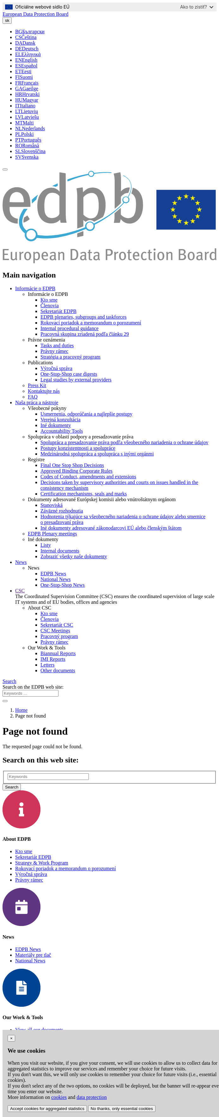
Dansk (25, 43)
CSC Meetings (55, 630)
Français (27, 83)
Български (30, 31)
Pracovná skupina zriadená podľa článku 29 (84, 334)
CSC (20, 590)
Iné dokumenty (55, 425)
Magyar (26, 100)
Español (26, 65)
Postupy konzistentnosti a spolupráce (77, 448)
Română (27, 145)
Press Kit (37, 385)
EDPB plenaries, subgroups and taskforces (83, 317)
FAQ (33, 396)
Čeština (26, 37)
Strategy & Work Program (41, 862)
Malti (24, 122)
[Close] (11, 1038)
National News (55, 579)
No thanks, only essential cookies (122, 1108)
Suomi (24, 77)
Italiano (25, 105)
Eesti (23, 71)
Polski (24, 134)
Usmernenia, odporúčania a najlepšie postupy (86, 414)
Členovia (49, 305)
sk (7, 20)
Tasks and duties (57, 345)
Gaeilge (26, 88)
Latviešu (27, 117)
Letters (47, 664)
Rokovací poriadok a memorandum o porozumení (90, 322)
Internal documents (59, 550)
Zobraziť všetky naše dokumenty (73, 556)
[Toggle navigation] (5, 169)
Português (28, 140)
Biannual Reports (58, 653)
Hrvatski (27, 94)
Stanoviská (51, 505)
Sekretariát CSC (56, 625)
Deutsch (27, 48)
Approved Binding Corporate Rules (76, 471)
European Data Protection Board (35, 14)
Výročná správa (56, 368)
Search (9, 681)
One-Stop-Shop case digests (68, 374)
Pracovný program (59, 636)
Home (21, 710)
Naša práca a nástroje (36, 402)
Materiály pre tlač (33, 955)
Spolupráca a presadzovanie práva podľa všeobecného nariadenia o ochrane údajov (124, 442)
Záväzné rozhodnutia (61, 511)
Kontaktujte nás (44, 391)
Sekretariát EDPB (58, 311)
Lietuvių (26, 111)
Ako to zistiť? (196, 7)
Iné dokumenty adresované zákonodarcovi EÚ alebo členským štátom (111, 528)
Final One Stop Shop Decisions (72, 465)
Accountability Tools (61, 431)
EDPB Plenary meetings (52, 533)
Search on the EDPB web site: (33, 687)
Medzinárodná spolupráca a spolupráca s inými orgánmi (97, 453)
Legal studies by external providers (76, 379)
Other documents (57, 670)
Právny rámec (54, 351)
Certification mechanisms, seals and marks (83, 493)
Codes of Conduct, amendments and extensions (88, 476)
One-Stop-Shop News (62, 585)
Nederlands (30, 128)
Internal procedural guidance (69, 328)
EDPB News (53, 573)
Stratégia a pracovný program (70, 357)
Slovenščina (30, 151)
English (26, 60)
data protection (91, 1097)
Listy (45, 545)
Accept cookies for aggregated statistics (47, 1108)
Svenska (27, 157)
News (21, 562)
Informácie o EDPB (35, 288)
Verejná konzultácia (60, 419)
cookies (59, 1097)
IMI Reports (52, 659)
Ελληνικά (28, 54)
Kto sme (49, 300)
